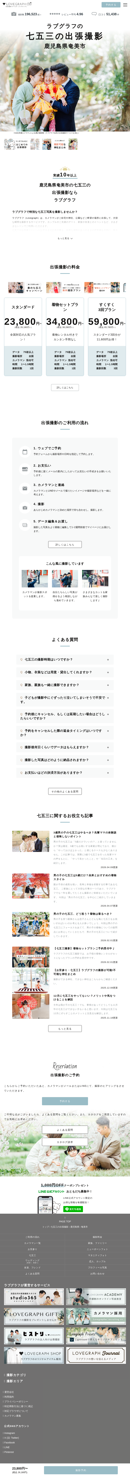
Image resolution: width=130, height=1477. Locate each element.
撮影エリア (15, 1382)
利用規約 (9, 1398)
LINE (7, 1448)
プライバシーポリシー (16, 1402)
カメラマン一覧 (32, 1244)
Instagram (9, 1434)
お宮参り (32, 1250)
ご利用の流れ (32, 1238)
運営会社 (9, 1393)
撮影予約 (80, 1470)
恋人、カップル (97, 1263)
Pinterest (9, 1453)
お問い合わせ (97, 1275)
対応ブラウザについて (16, 1412)
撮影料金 (97, 1238)
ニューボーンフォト (97, 1250)
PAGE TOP (65, 1221)
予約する (111, 4)
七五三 (32, 1257)
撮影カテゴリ (16, 1376)
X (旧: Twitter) (11, 1439)
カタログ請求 (65, 1143)
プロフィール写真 (97, 1269)
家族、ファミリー (97, 1244)
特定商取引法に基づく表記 (18, 1407)
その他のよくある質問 (65, 791)
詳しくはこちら (65, 387)
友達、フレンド (32, 1269)
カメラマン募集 (12, 1417)
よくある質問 (65, 1131)
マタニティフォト (97, 1257)
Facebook (9, 1444)
